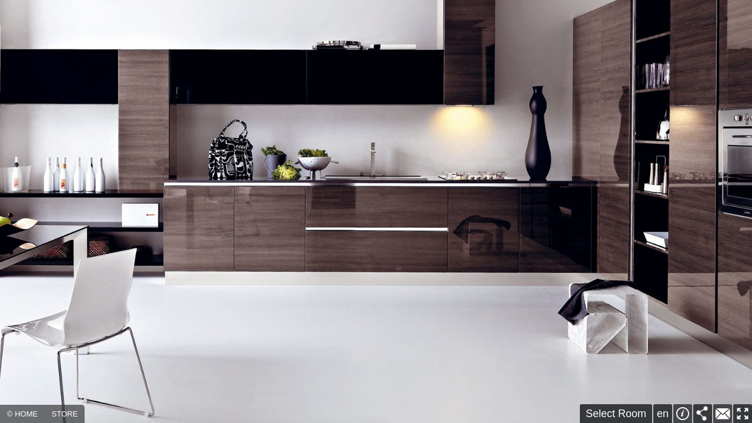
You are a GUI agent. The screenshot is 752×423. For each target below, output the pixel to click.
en (663, 413)
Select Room (616, 413)
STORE (65, 413)
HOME (26, 413)
